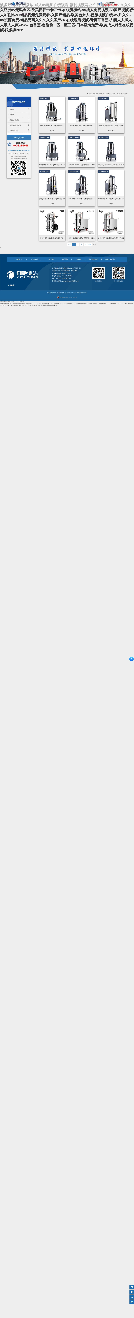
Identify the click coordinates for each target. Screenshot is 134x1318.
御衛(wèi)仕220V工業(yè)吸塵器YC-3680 (52, 165)
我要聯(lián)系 (87, 11)
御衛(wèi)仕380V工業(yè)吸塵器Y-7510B (111, 238)
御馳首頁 (25, 11)
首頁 (69, 244)
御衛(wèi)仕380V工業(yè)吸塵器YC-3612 (111, 165)
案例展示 (52, 11)
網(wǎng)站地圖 (110, 259)
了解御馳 (74, 11)
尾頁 (89, 244)
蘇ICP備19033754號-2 (82, 292)
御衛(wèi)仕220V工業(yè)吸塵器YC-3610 (82, 165)
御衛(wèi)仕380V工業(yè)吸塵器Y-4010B (82, 238)
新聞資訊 (63, 11)
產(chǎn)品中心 (38, 11)
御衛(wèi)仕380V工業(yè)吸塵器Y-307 (52, 238)
